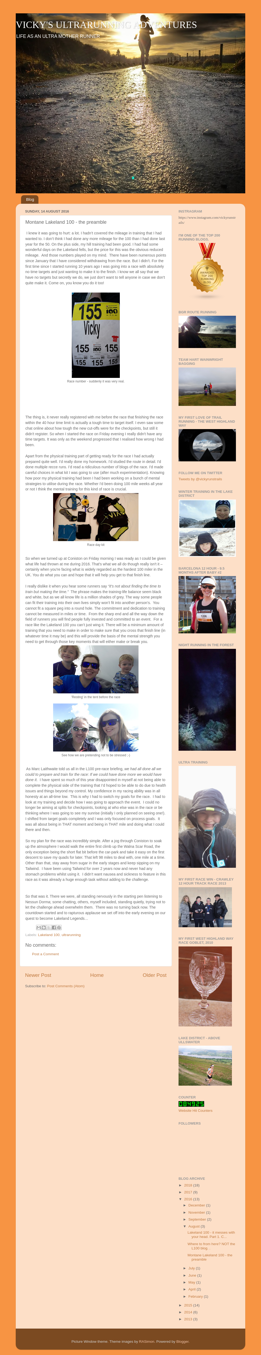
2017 (188, 1192)
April (192, 1289)
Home (97, 975)
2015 (188, 1305)
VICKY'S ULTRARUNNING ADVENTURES (106, 24)
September (197, 1219)
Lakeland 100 (49, 935)
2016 (188, 1199)
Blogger (182, 1342)
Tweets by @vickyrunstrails (200, 479)
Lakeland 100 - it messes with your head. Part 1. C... (211, 1234)
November (197, 1212)
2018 (188, 1185)
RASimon (146, 1342)
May (192, 1282)
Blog (30, 199)
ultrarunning (71, 935)
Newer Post (38, 975)
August (194, 1226)
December (197, 1205)
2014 (188, 1312)
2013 (188, 1319)
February (196, 1296)
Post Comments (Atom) (66, 986)
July (192, 1268)
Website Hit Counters (195, 1111)
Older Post (155, 975)
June (192, 1275)
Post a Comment (45, 954)
